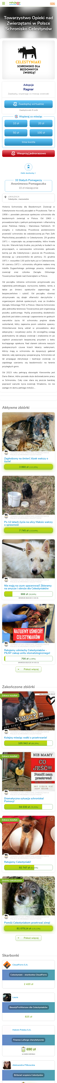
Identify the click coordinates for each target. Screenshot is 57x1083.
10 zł (16, 123)
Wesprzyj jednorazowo (31, 153)
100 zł (41, 132)
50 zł (16, 132)
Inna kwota (28, 142)
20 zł (41, 123)
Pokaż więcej (27, 669)
